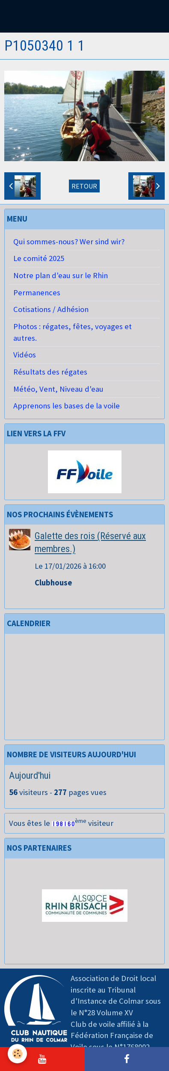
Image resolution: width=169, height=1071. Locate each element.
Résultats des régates (50, 372)
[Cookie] (17, 1053)
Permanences (36, 292)
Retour (84, 186)
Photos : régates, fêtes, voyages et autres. (72, 332)
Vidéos (24, 355)
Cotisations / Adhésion (51, 309)
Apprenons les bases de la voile (66, 406)
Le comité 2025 (38, 258)
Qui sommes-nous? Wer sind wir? (69, 241)
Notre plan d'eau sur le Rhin (60, 275)
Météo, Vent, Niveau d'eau (58, 389)
